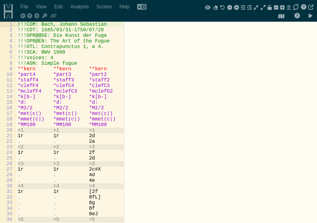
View (42, 6)
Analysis (80, 6)
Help (125, 6)
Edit (59, 6)
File (25, 6)
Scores (104, 6)
